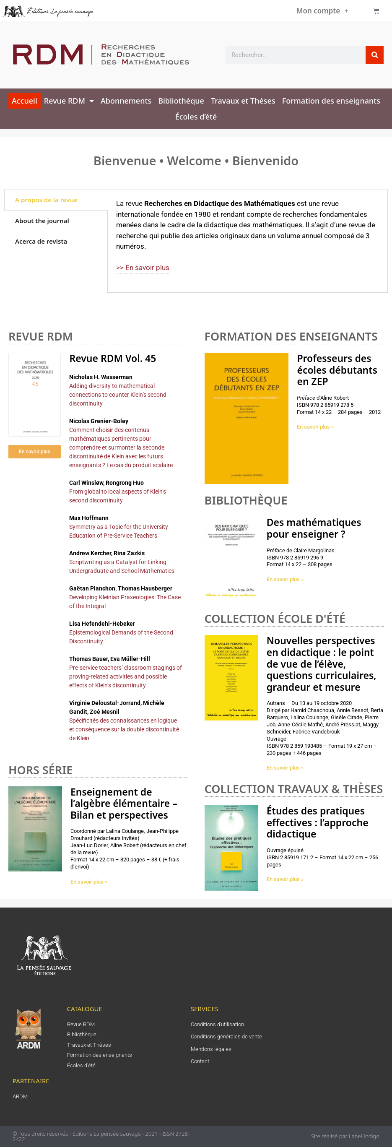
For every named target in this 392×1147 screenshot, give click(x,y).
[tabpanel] (247, 241)
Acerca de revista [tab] (41, 241)
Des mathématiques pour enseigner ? (314, 528)
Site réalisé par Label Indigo (345, 1136)
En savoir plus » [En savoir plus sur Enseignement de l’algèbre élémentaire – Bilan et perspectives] (88, 882)
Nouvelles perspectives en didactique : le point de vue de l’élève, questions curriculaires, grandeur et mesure (321, 663)
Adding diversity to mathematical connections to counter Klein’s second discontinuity (117, 394)
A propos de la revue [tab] (46, 199)
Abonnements (126, 101)
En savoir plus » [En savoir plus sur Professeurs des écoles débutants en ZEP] (315, 427)
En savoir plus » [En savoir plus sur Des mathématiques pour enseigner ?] (285, 579)
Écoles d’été (196, 117)
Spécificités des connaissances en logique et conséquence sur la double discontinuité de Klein (124, 729)
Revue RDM (69, 101)
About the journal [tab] (42, 220)
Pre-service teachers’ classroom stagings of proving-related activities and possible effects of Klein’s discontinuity (125, 676)
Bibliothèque (181, 101)
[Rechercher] (375, 55)
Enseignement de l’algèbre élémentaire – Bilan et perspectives (123, 803)
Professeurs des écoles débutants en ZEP (337, 369)
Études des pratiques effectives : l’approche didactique (318, 822)
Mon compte (322, 10)
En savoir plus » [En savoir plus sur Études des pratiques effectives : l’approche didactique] (285, 879)
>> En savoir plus (142, 267)
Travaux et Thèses (243, 101)
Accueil (24, 101)
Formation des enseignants (331, 101)
